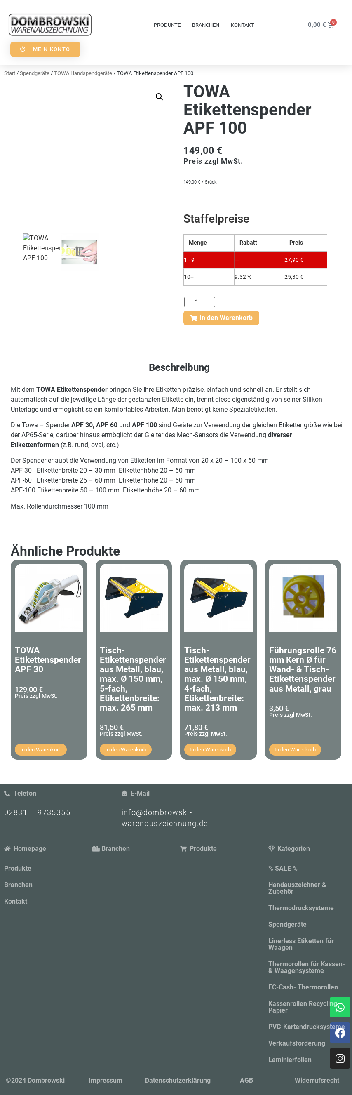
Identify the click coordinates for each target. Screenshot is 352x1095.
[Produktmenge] (199, 302)
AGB (246, 1080)
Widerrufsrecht (317, 1080)
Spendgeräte (287, 924)
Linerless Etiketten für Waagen (301, 944)
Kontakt (242, 25)
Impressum (105, 1080)
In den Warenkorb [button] (40, 749)
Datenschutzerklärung (178, 1080)
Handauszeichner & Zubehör (297, 888)
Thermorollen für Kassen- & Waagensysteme (306, 967)
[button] (159, 96)
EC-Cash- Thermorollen (303, 987)
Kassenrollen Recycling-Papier (304, 1007)
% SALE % (283, 868)
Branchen (205, 25)
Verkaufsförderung (296, 1043)
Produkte (167, 25)
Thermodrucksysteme (301, 908)
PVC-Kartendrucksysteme (306, 1027)
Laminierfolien (290, 1060)
